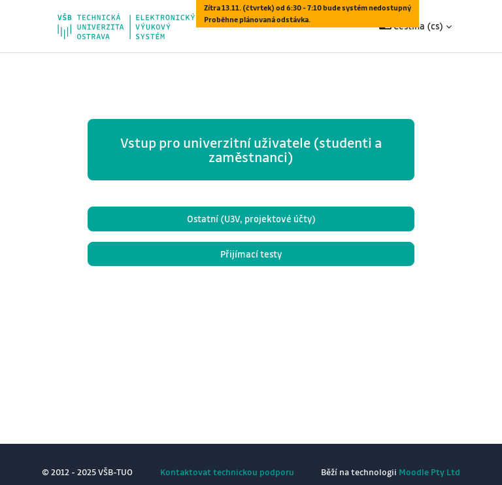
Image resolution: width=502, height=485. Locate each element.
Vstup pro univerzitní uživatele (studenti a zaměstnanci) (251, 149)
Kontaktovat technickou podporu (227, 471)
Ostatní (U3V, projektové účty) (251, 218)
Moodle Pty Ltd (429, 471)
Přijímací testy (251, 253)
